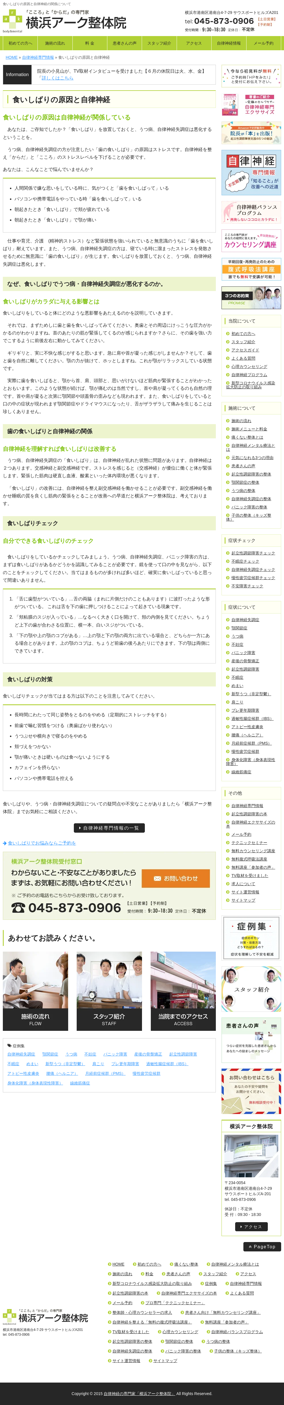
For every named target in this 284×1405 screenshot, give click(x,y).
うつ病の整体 (240, 490)
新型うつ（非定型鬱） (65, 1063)
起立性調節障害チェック (250, 553)
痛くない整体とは (244, 437)
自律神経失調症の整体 (248, 499)
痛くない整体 (184, 1264)
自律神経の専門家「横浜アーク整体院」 (139, 1393)
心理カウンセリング (246, 366)
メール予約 (263, 43)
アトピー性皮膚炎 (23, 1073)
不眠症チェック (242, 561)
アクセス (194, 43)
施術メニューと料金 (246, 429)
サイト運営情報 (242, 892)
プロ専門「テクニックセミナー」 (173, 1303)
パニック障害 (115, 1054)
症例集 (16, 1046)
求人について (240, 883)
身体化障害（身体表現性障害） (35, 1083)
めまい (32, 1063)
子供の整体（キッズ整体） (248, 517)
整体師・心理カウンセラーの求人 (140, 1312)
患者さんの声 (125, 43)
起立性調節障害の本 (246, 814)
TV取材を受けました (247, 875)
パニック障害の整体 (246, 507)
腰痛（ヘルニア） (62, 1073)
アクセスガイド (242, 350)
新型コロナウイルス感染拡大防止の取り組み (250, 385)
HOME (116, 1264)
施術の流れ (55, 43)
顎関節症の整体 (242, 482)
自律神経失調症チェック (250, 569)
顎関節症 (50, 1054)
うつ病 (71, 1054)
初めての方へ (20, 43)
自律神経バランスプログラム (235, 1331)
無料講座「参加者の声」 (250, 867)
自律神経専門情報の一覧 (109, 828)
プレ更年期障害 (125, 1063)
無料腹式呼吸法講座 (246, 859)
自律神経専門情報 (244, 805)
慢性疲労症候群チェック (250, 577)
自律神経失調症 (21, 1054)
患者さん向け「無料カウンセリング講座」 (221, 1312)
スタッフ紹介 (159, 43)
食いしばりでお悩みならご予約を (39, 843)
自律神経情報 (229, 43)
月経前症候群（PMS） (105, 1073)
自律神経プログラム (246, 374)
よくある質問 (240, 358)
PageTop (262, 1246)
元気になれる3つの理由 (249, 457)
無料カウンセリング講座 (250, 851)
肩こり (98, 1063)
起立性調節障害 (183, 1054)
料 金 (89, 43)
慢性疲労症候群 (146, 1073)
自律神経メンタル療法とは (250, 447)
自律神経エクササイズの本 (250, 824)
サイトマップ (240, 900)
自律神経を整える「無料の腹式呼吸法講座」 (150, 1322)
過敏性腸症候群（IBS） (167, 1063)
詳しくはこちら (58, 78)
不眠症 (13, 1063)
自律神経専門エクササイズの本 (187, 1293)
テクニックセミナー (246, 842)
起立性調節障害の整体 (248, 474)
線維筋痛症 (80, 1083)
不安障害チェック (244, 586)
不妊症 (90, 1054)
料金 (147, 1274)
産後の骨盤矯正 (148, 1054)
